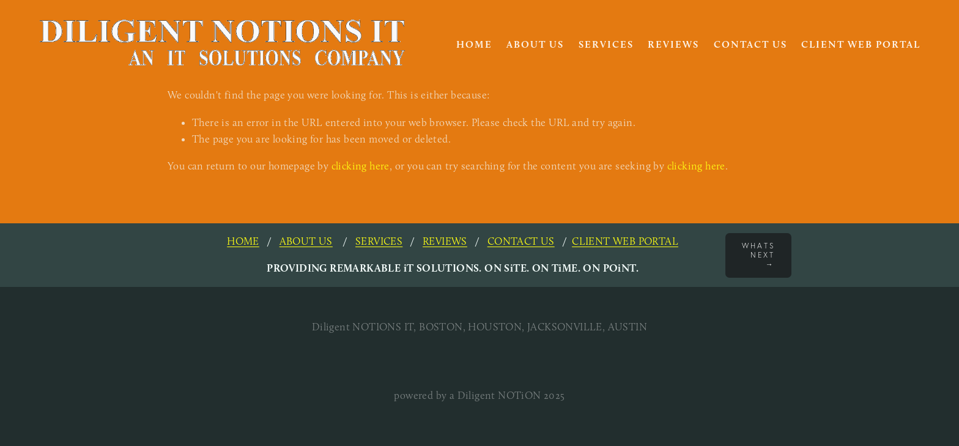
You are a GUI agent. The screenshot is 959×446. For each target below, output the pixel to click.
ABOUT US (306, 241)
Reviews (673, 44)
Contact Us (750, 44)
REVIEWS (445, 241)
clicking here (360, 166)
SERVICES (378, 241)
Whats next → (758, 255)
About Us (535, 44)
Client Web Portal (860, 44)
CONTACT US (521, 241)
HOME (474, 44)
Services (606, 44)
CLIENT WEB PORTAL (625, 241)
